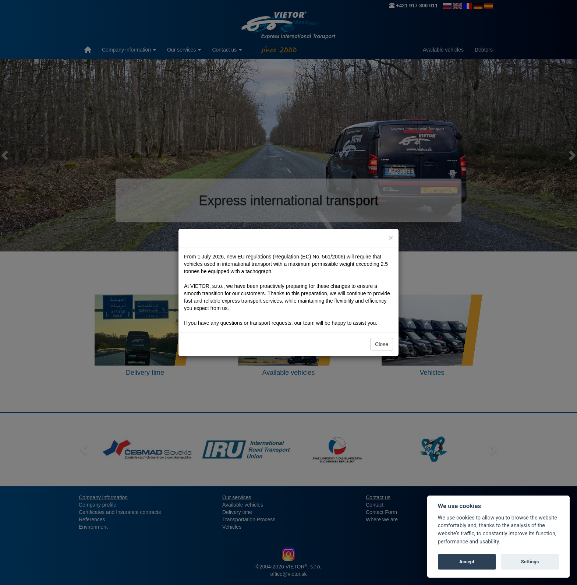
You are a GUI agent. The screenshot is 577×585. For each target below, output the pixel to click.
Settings (530, 561)
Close (381, 344)
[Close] (391, 238)
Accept (466, 561)
